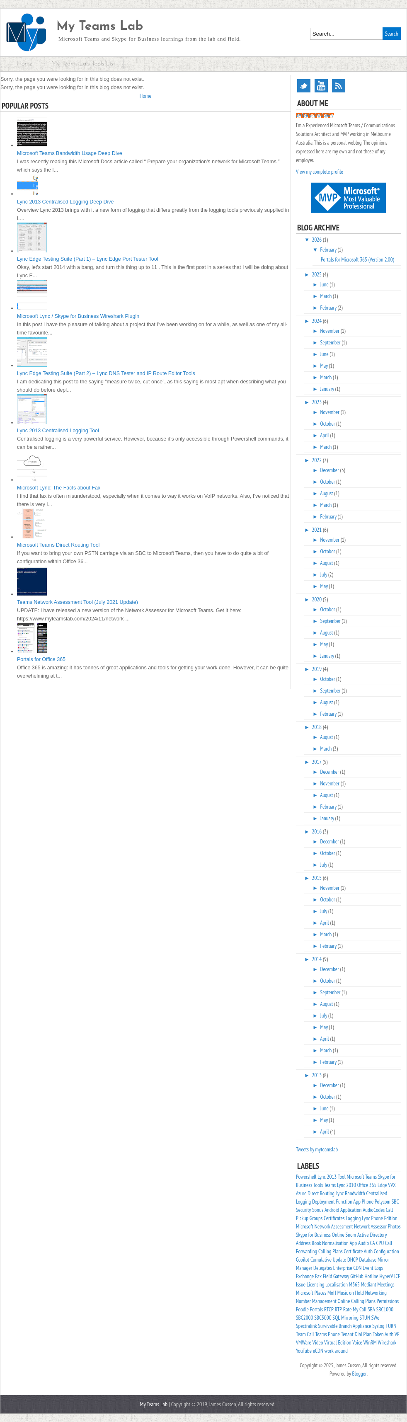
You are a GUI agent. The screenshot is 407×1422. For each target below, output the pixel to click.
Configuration (386, 1251)
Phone (368, 1201)
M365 (354, 1284)
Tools (318, 1185)
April (325, 435)
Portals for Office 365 (41, 659)
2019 (317, 669)
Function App (348, 1201)
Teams (330, 1185)
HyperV (386, 1276)
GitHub (356, 1276)
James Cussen (315, 115)
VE (397, 1334)
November (330, 330)
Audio (363, 1243)
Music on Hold (350, 1292)
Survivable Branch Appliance (344, 1326)
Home (24, 64)
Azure (301, 1193)
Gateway (341, 1276)
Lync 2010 (346, 1185)
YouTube (321, 85)
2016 (317, 831)
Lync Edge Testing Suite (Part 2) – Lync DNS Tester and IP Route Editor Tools (106, 373)
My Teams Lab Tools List (83, 64)
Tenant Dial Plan (356, 1334)
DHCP (352, 1259)
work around (336, 1350)
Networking (376, 1292)
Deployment (323, 1201)
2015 (317, 878)
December (330, 470)
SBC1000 (384, 1309)
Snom (351, 1234)
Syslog (378, 1326)
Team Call (305, 1334)
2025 (317, 274)
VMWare (303, 1342)
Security (303, 1210)
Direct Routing (321, 1193)
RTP (338, 1309)
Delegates (322, 1268)
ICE (397, 1276)
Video (318, 1342)
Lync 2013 (327, 1176)
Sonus (317, 1210)
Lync (340, 1193)
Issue (300, 1284)
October (328, 423)
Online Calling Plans (357, 1301)
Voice (357, 1342)
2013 (317, 1075)
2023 (317, 402)
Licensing (316, 1284)
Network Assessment (334, 1226)
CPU (380, 1243)
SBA (371, 1309)
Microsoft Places (311, 1292)
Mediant (368, 1284)
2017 (317, 762)
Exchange (305, 1276)
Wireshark (387, 1342)
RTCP (329, 1309)
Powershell (306, 1176)
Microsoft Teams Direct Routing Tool (58, 545)
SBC (395, 1201)
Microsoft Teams (362, 1176)
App (353, 1243)
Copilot (302, 1259)
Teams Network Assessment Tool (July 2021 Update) (77, 602)
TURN (390, 1326)
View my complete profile (319, 171)
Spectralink (306, 1326)
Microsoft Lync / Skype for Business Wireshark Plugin (78, 316)
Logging (353, 1218)
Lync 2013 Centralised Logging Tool (58, 431)
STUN (365, 1317)
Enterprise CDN (347, 1268)
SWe (375, 1317)
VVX (391, 1185)
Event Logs (373, 1268)
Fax (318, 1276)
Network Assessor (370, 1226)
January (327, 388)
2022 (317, 460)
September (331, 342)
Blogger (359, 1373)
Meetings (385, 1284)
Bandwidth (355, 1193)
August (327, 493)
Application (350, 1210)
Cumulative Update (328, 1259)
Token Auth (383, 1334)
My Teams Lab (99, 26)
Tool (342, 1176)
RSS (338, 85)
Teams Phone (327, 1334)
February (329, 249)
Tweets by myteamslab (317, 1149)
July (324, 574)
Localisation (336, 1284)
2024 (317, 321)
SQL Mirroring (345, 1317)
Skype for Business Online (320, 1234)
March (326, 296)
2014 (317, 959)
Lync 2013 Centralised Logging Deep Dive (65, 202)
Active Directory (372, 1234)
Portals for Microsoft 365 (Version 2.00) (357, 259)
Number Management (316, 1301)
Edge (382, 1185)
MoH (331, 1292)
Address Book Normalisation (322, 1243)
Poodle (302, 1309)
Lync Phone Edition (379, 1218)
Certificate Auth (358, 1251)
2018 (317, 727)
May (324, 365)
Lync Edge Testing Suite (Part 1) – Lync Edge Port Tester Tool (87, 259)
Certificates (334, 1218)
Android (332, 1210)
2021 (317, 529)
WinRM (370, 1342)
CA (372, 1243)
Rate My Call (354, 1309)
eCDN (318, 1350)
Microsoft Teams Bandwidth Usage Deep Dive (69, 153)
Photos (394, 1226)
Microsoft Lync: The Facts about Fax (58, 488)
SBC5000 (322, 1317)
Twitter (303, 85)
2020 (317, 599)
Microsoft (304, 1226)
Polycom (382, 1201)
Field (327, 1276)
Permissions (388, 1301)
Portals (316, 1309)
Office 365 (367, 1185)
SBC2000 (304, 1317)
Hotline (371, 1276)
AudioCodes (374, 1210)
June (325, 284)
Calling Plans (330, 1251)
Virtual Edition (337, 1342)
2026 (317, 239)
